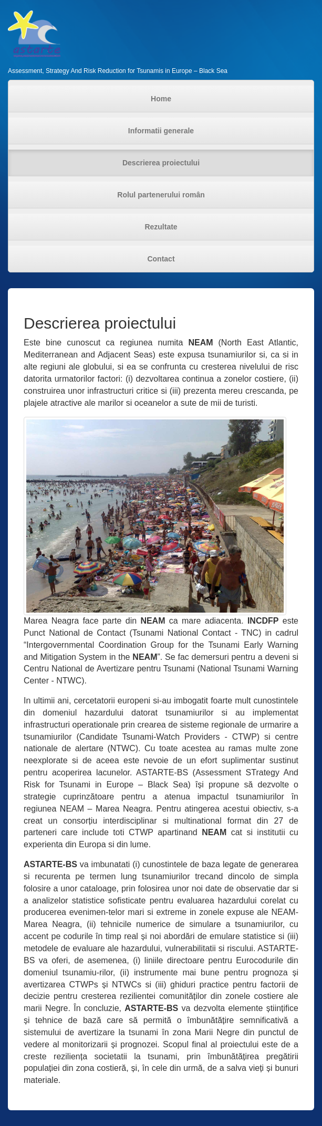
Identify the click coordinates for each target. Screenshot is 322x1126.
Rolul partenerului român (160, 195)
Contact (160, 259)
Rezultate (160, 227)
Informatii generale (161, 131)
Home (161, 98)
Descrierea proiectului (161, 163)
